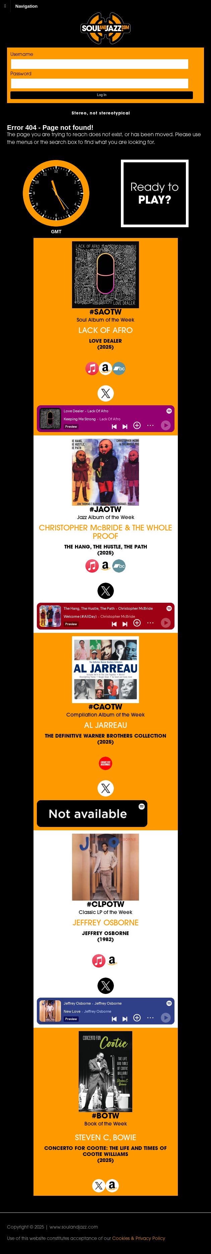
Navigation (26, 5)
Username (21, 54)
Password (20, 74)
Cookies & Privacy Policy (138, 1239)
